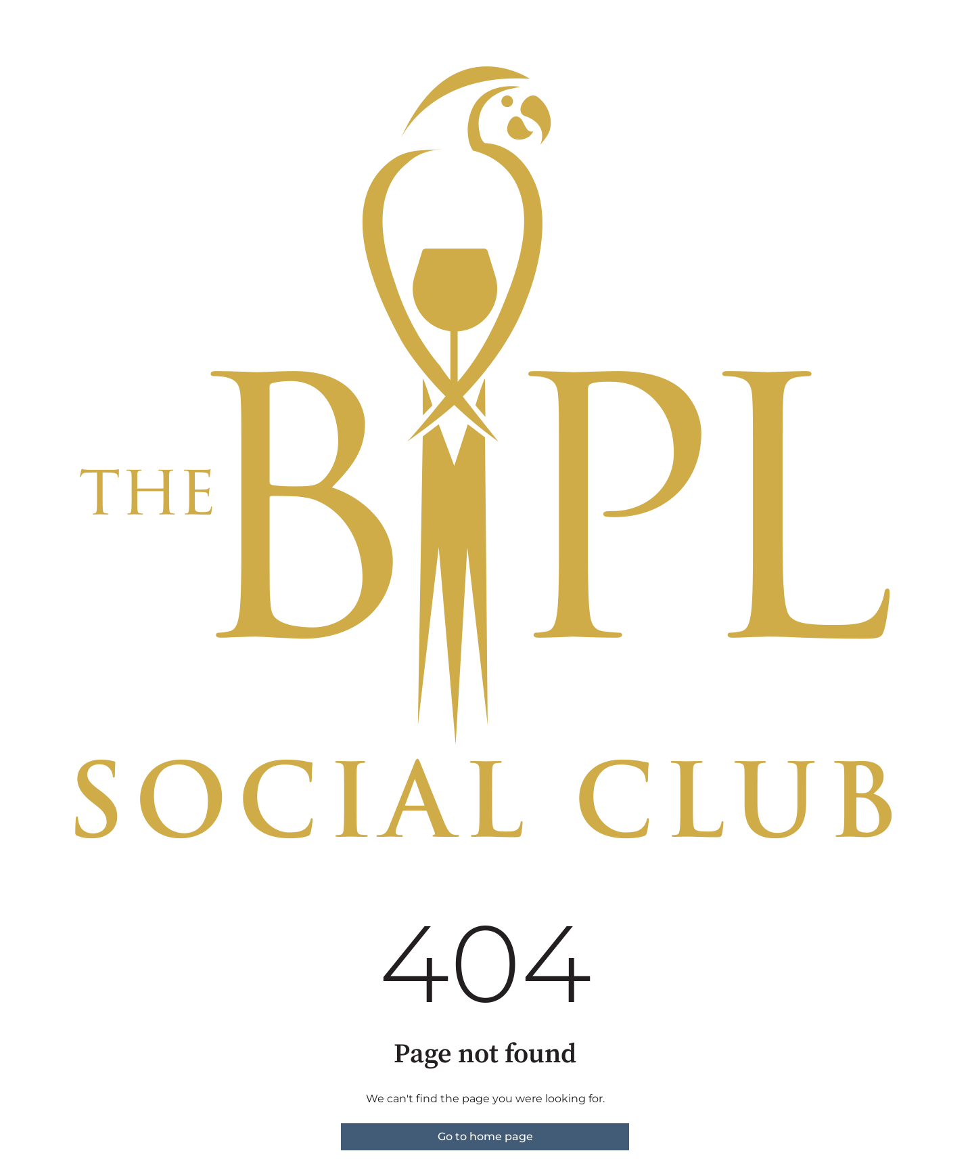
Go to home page (485, 1136)
